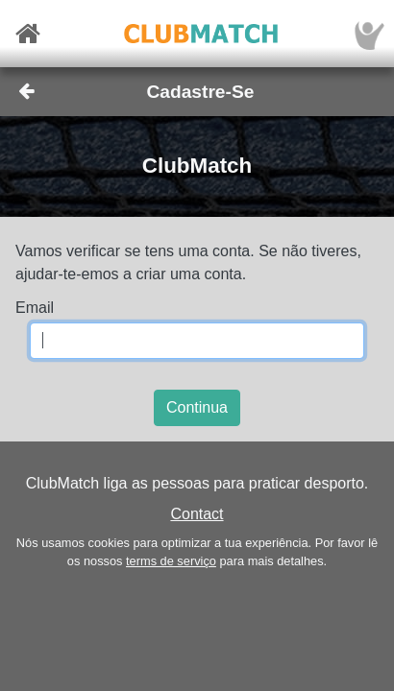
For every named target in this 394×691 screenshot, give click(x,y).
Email (34, 307)
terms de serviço (171, 561)
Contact (196, 514)
